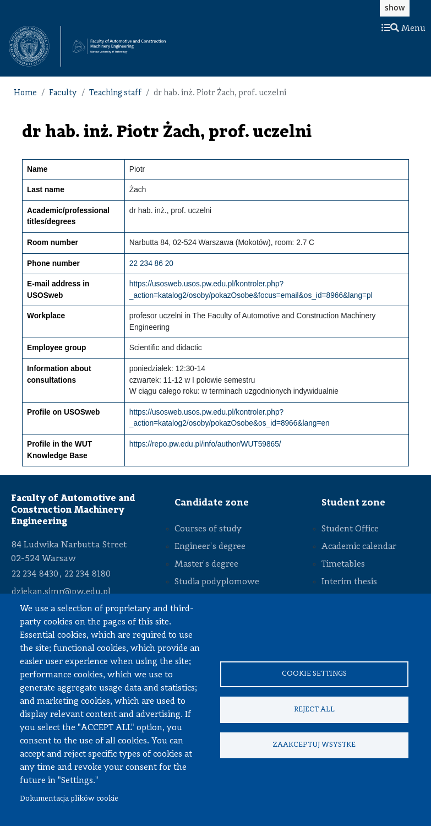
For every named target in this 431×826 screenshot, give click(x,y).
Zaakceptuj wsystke (314, 745)
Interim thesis (349, 582)
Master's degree (206, 564)
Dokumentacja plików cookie (69, 798)
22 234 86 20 (151, 263)
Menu (403, 28)
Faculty (63, 93)
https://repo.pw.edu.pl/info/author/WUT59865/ (205, 444)
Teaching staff (115, 93)
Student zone (353, 503)
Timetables (343, 564)
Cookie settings (314, 673)
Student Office (350, 529)
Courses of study (208, 529)
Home (25, 93)
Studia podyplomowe (216, 582)
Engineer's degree (209, 546)
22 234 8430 (35, 574)
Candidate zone (211, 503)
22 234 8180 (87, 574)
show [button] (395, 7)
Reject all (314, 709)
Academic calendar (358, 546)
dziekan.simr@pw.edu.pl (61, 592)
